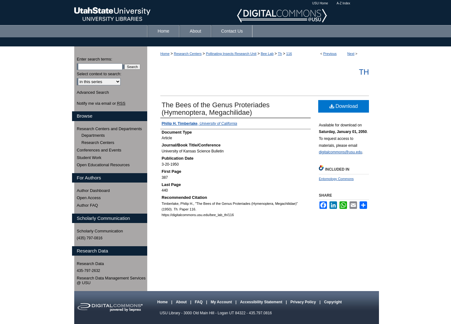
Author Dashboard (93, 190)
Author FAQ (87, 205)
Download (343, 106)
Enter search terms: (94, 59)
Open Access (89, 197)
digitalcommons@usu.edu (340, 152)
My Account (222, 302)
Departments (93, 135)
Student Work (89, 157)
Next (351, 54)
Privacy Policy (303, 302)
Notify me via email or (101, 103)
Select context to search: (99, 74)
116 (289, 54)
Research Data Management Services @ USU (111, 280)
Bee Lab (267, 54)
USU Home (320, 3)
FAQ (199, 302)
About (182, 302)
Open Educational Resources (103, 164)
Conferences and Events (99, 150)
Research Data (90, 263)
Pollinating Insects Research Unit (231, 54)
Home (164, 54)
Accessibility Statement (261, 302)
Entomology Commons (336, 179)
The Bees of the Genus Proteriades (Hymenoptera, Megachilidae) (216, 108)
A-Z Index (343, 3)
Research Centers (188, 54)
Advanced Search (93, 92)
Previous (330, 54)
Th (280, 54)
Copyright (333, 302)
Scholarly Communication (100, 231)
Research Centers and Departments (109, 128)
